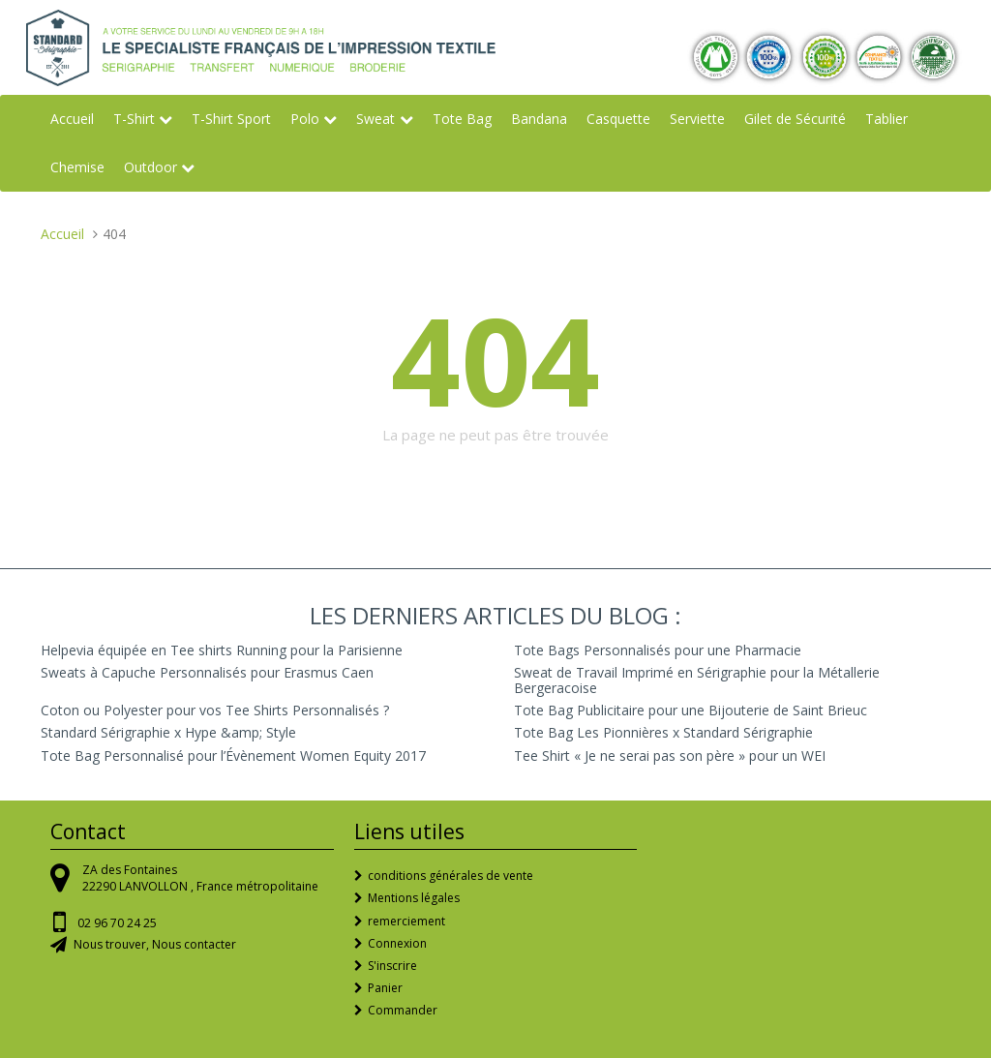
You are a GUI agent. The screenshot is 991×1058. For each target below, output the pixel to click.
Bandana (539, 118)
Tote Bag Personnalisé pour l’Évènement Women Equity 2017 (233, 755)
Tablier (886, 118)
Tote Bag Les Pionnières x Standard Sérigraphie (663, 732)
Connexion (397, 943)
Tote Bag (462, 118)
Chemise (77, 167)
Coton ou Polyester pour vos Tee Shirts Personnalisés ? (215, 710)
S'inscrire (392, 965)
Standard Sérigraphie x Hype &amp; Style (168, 732)
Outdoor (150, 167)
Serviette (697, 118)
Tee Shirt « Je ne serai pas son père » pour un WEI (670, 755)
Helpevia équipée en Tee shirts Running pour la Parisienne (222, 650)
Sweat (375, 118)
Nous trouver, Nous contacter (155, 944)
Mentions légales (414, 898)
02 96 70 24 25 (117, 923)
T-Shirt (134, 118)
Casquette (618, 118)
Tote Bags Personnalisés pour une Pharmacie (657, 650)
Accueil (72, 118)
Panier (385, 988)
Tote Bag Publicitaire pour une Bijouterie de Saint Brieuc (690, 710)
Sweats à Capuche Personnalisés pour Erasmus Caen (207, 672)
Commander (402, 1010)
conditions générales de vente (450, 875)
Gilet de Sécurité (795, 118)
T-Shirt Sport (231, 118)
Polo (304, 118)
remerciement (406, 921)
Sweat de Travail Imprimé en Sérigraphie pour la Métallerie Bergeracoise (697, 679)
